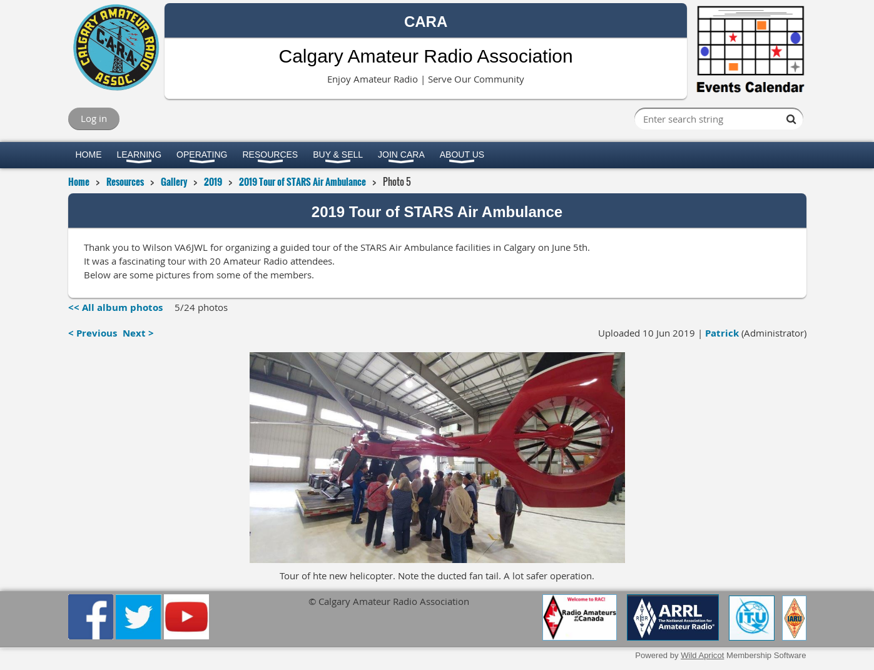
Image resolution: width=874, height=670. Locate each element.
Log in (94, 118)
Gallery (174, 181)
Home (78, 181)
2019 (213, 181)
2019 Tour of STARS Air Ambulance (302, 181)
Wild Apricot (702, 655)
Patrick (722, 333)
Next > (138, 333)
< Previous (92, 333)
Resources (125, 181)
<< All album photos (115, 307)
